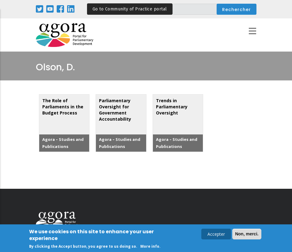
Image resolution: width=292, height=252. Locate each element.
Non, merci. (246, 234)
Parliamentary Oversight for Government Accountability (115, 110)
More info (149, 247)
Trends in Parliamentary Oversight (172, 107)
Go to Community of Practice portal (130, 9)
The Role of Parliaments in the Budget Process (62, 107)
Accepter (216, 235)
